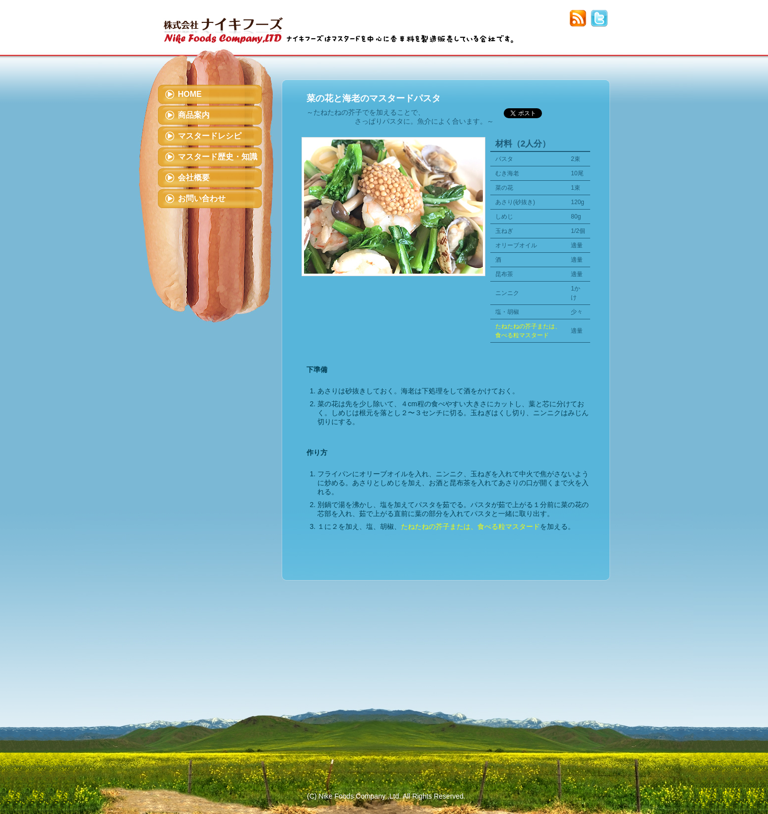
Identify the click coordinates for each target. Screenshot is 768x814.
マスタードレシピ (209, 136)
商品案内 (194, 115)
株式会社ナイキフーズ (223, 24)
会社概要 (194, 177)
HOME (190, 94)
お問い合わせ (202, 198)
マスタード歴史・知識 (217, 156)
